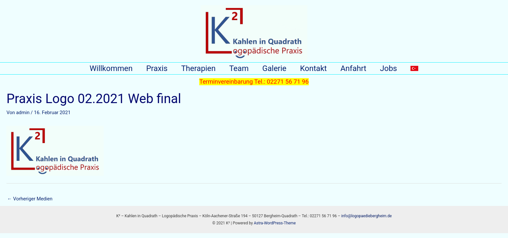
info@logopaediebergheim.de (366, 220)
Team (237, 70)
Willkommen (103, 70)
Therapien (194, 70)
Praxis (151, 70)
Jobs (394, 70)
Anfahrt (357, 70)
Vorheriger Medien (30, 203)
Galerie (274, 70)
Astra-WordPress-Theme (275, 228)
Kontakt (315, 70)
